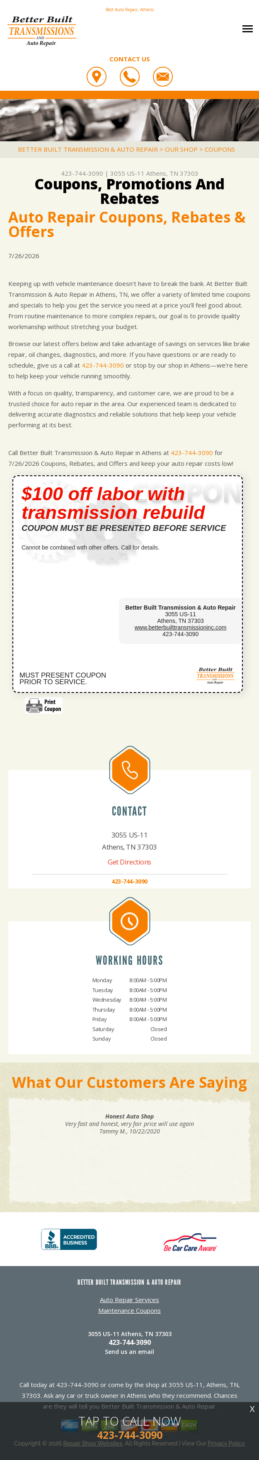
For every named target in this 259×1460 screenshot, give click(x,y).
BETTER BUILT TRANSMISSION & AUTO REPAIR (88, 149)
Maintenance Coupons (129, 1310)
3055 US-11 (127, 173)
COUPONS (220, 149)
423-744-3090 (82, 173)
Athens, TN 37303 (172, 173)
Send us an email (129, 1352)
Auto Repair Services (129, 1299)
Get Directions (129, 862)
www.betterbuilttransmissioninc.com (181, 627)
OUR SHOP (181, 149)
